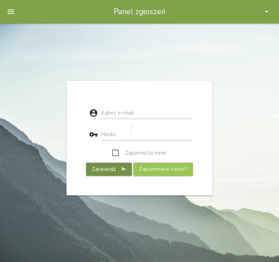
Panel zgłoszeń (140, 12)
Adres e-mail (117, 113)
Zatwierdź (109, 169)
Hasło (108, 134)
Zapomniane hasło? (163, 169)
